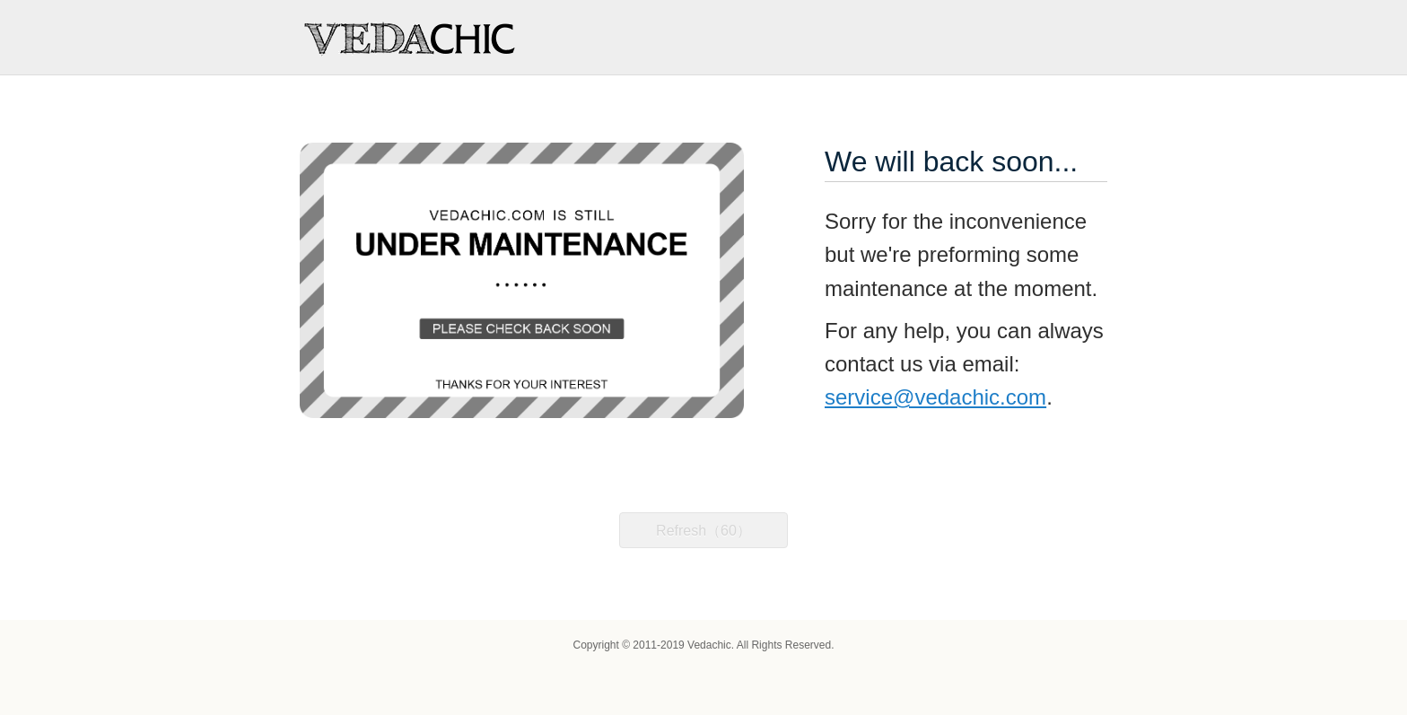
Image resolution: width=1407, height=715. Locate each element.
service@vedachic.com (935, 397)
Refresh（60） (703, 530)
